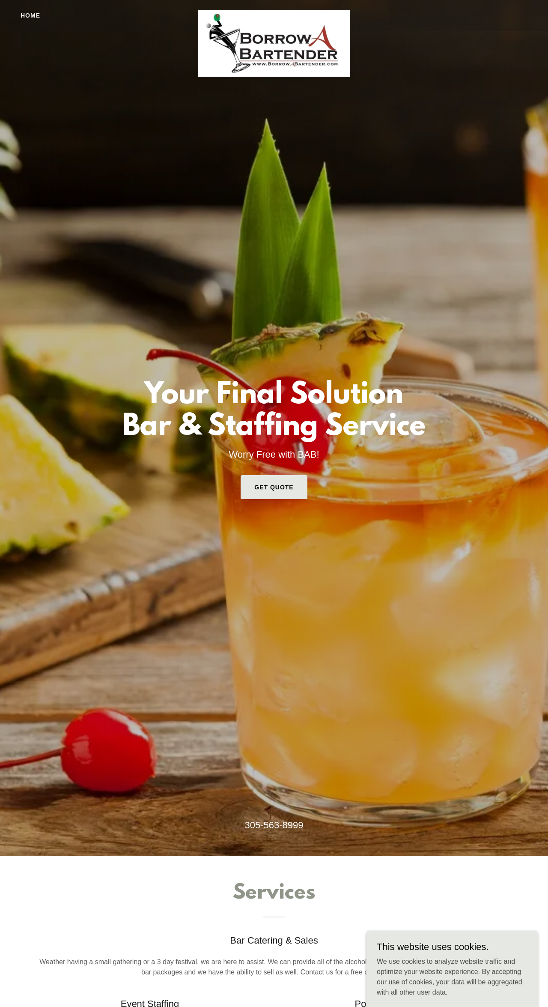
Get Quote (273, 487)
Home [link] (30, 15)
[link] (274, 13)
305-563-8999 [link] (273, 825)
